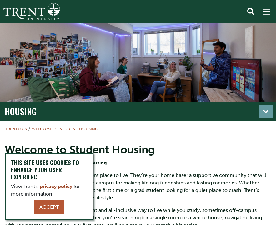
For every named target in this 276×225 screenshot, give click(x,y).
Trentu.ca (16, 129)
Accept (49, 207)
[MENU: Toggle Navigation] (266, 12)
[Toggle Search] (250, 12)
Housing (21, 111)
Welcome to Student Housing (65, 129)
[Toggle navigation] (266, 111)
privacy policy (56, 186)
